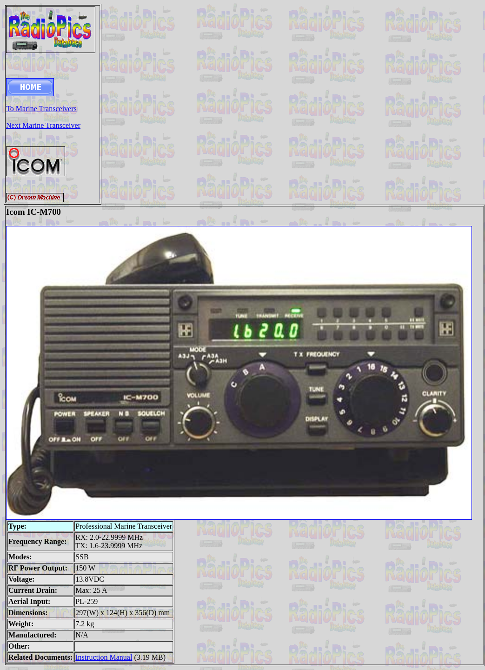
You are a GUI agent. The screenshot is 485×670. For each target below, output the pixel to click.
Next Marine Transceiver (43, 125)
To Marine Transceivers (41, 109)
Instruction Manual (103, 657)
